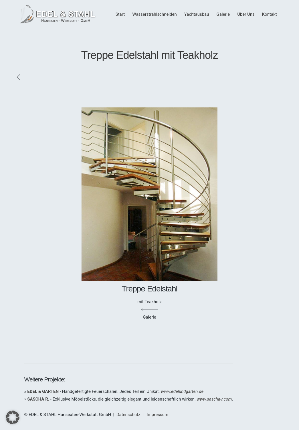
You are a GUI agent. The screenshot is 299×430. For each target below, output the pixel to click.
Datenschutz (128, 414)
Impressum (157, 414)
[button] (12, 417)
